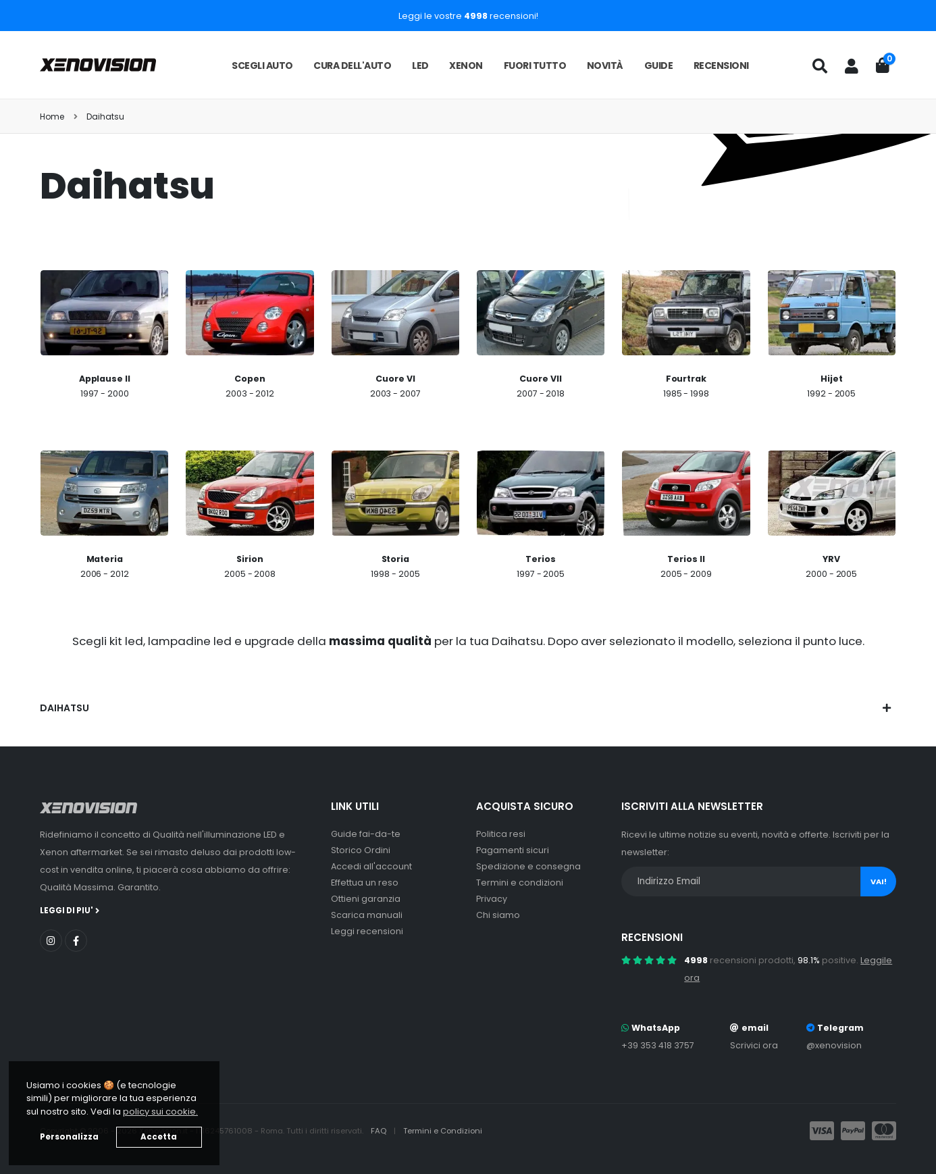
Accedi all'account (371, 866)
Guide (658, 65)
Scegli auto (262, 65)
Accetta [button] (158, 1136)
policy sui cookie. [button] (160, 1111)
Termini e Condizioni (442, 1130)
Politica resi (500, 834)
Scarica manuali (366, 915)
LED (420, 65)
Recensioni (721, 65)
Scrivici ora (754, 1045)
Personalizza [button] (69, 1136)
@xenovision (834, 1045)
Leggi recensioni (367, 931)
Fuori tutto (535, 65)
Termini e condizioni (519, 882)
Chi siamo (498, 915)
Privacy (491, 898)
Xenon (466, 65)
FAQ (379, 1130)
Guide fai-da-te (365, 834)
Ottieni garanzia (365, 898)
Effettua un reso (364, 882)
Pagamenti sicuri (512, 850)
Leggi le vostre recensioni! (468, 16)
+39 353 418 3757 (657, 1045)
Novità (605, 65)
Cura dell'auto (352, 65)
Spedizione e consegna (528, 866)
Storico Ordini (360, 850)
